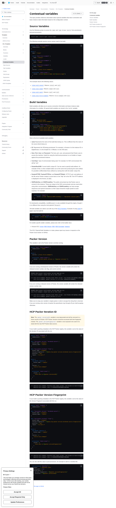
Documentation (44, 9)
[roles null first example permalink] (40, 95)
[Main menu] (4, 2)
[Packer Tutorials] (23, 2)
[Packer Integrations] (45, 2)
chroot (41, 226)
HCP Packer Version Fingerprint (98, 26)
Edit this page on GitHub (37, 486)
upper (79, 208)
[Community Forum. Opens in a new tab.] (12, 147)
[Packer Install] (17, 2)
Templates (51, 9)
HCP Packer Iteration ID (96, 24)
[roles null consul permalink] (38, 85)
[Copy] (81, 37)
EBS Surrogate (59, 226)
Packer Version (93, 22)
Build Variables (93, 19)
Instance (67, 226)
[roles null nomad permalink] (37, 89)
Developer (32, 9)
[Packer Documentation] (31, 2)
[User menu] (112, 2)
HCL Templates (59, 9)
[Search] (101, 2)
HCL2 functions (62, 208)
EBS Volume (47, 226)
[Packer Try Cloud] (53, 2)
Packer (37, 9)
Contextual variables (95, 15)
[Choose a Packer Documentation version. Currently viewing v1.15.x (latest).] (77, 13)
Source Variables (94, 17)
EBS (53, 226)
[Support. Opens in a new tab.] (12, 150)
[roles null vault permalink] (37, 92)
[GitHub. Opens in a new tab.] (12, 153)
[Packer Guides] (38, 2)
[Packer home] (11, 3)
